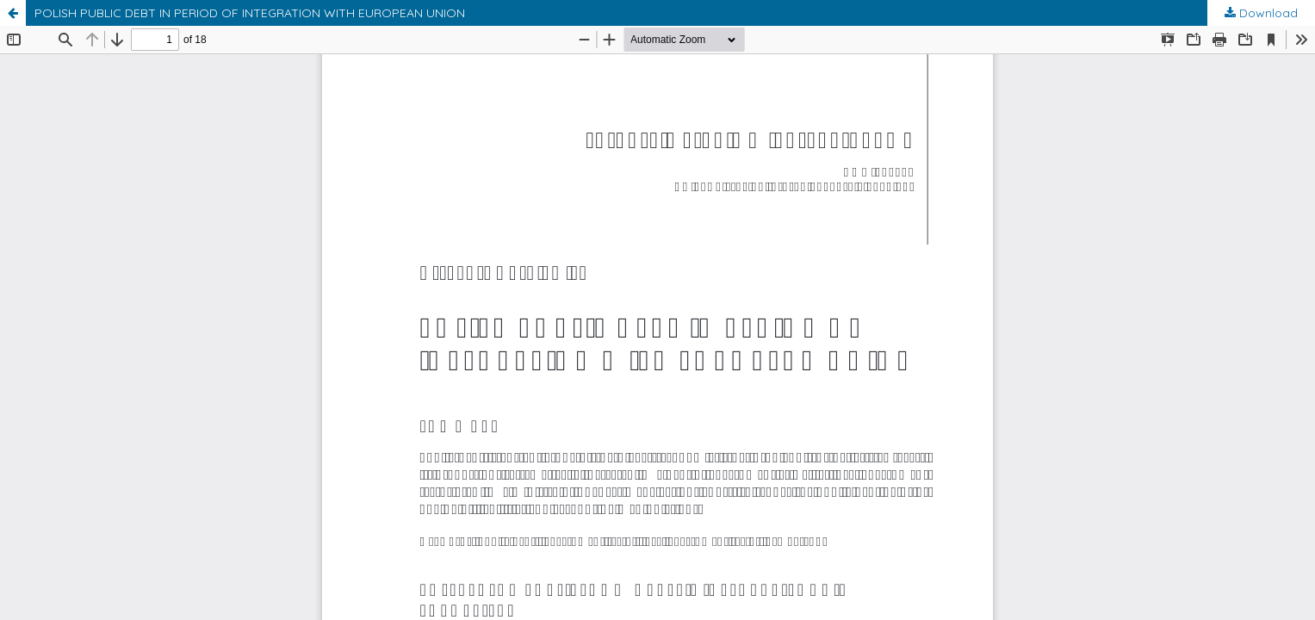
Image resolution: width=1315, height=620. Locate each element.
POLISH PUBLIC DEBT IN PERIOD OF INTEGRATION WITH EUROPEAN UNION (249, 13)
